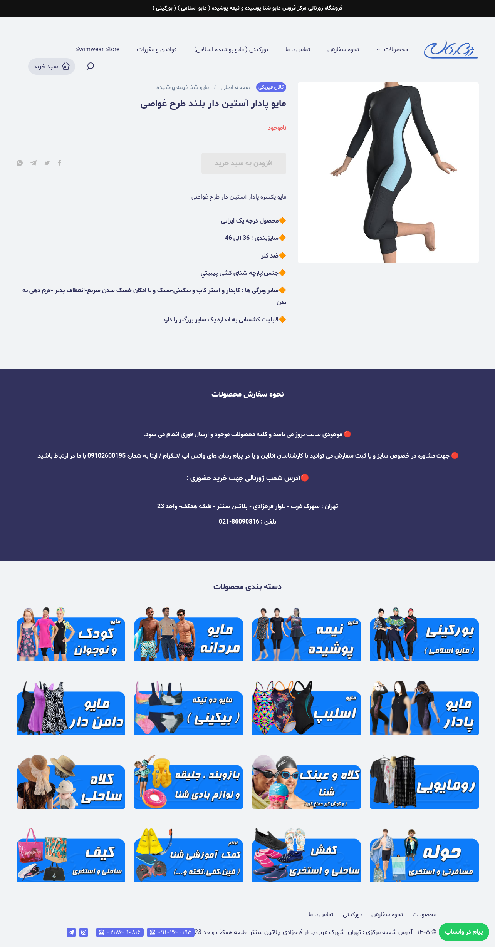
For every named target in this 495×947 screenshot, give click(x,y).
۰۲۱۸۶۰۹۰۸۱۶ (120, 932)
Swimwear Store (97, 50)
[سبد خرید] (51, 66)
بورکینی (352, 914)
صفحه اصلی (235, 87)
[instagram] (83, 932)
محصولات (396, 50)
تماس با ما (297, 50)
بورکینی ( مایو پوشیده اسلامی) (231, 50)
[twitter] (47, 163)
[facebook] (59, 163)
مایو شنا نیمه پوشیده (182, 87)
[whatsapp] (20, 163)
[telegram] (33, 163)
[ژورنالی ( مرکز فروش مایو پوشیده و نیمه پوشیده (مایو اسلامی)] (451, 49)
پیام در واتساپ (464, 932)
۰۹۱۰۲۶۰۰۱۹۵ (170, 932)
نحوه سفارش (343, 50)
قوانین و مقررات (157, 50)
